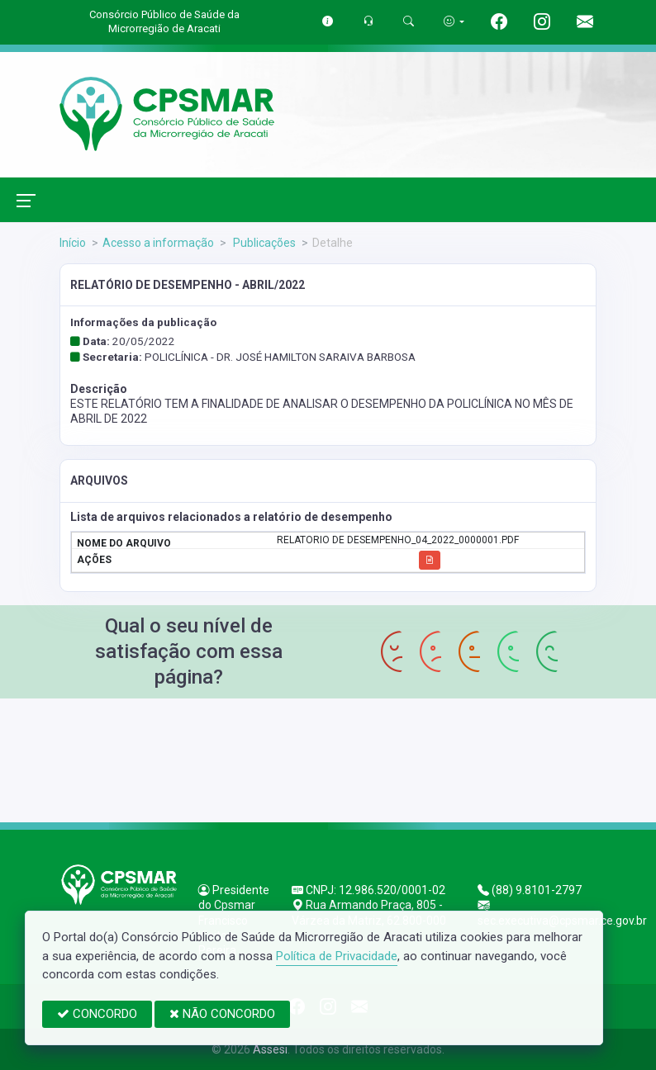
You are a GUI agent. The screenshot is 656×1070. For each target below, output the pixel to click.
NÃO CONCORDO (222, 1013)
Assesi (270, 1049)
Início (72, 242)
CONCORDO (97, 1013)
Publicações (263, 242)
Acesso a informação (158, 242)
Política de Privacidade (336, 956)
